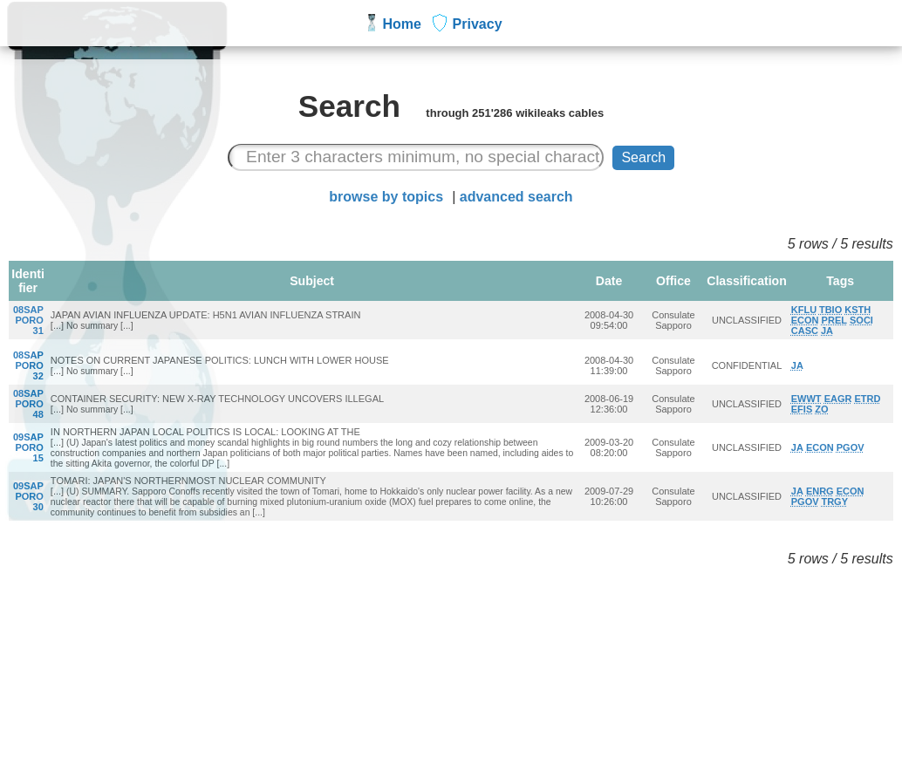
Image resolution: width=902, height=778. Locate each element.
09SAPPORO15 (28, 447)
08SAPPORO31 (28, 320)
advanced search (516, 196)
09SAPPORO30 (28, 496)
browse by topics (386, 196)
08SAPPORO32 (28, 365)
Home (402, 24)
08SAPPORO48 (28, 404)
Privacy (477, 24)
